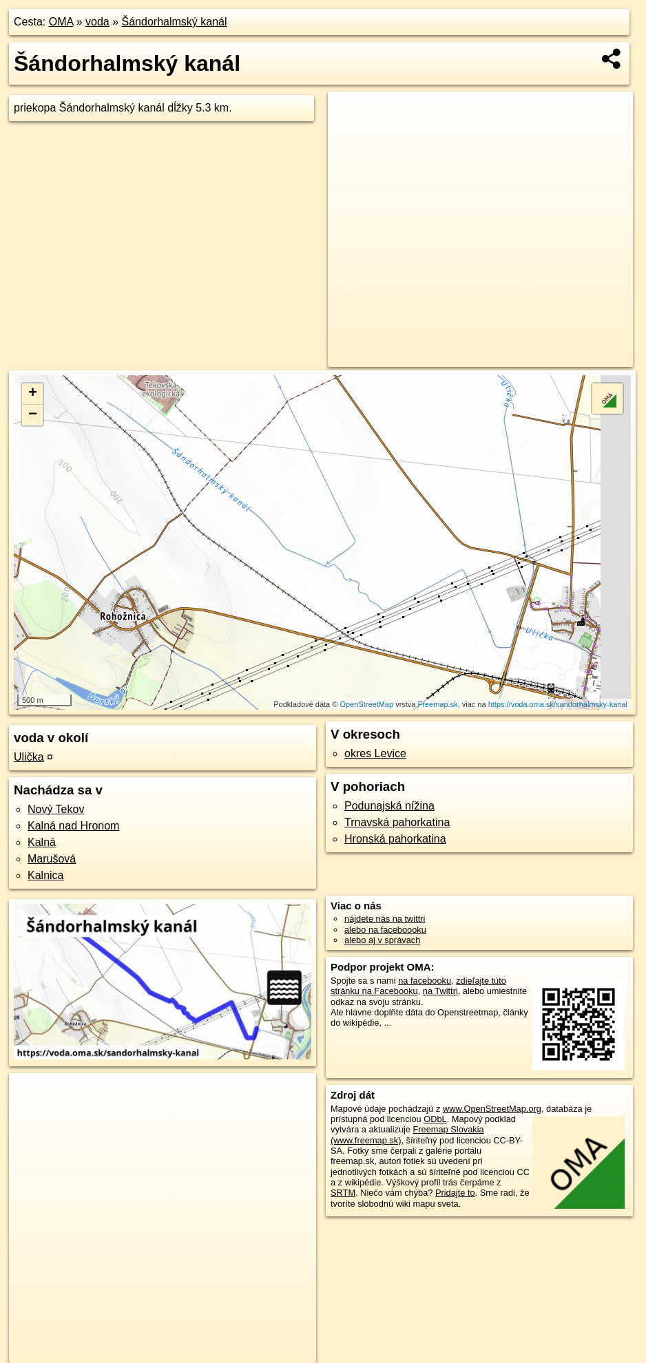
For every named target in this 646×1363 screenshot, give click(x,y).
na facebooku (424, 980)
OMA (61, 22)
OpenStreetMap (366, 704)
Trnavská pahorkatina (397, 822)
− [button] (32, 415)
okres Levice (375, 753)
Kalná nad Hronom (73, 826)
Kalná (42, 842)
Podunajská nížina (389, 806)
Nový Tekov (56, 809)
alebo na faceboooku (385, 929)
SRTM (343, 1192)
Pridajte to (455, 1192)
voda (97, 22)
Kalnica (45, 875)
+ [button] (32, 393)
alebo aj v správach (382, 940)
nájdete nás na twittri (384, 918)
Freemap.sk (438, 704)
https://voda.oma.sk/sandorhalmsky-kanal (557, 704)
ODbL (435, 1119)
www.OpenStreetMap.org (492, 1108)
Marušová (52, 859)
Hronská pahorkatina (395, 839)
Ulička (29, 757)
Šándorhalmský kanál (174, 22)
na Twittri (440, 991)
